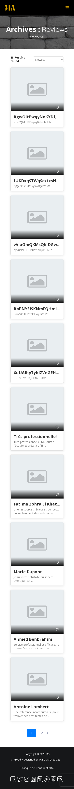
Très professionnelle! (35, 436)
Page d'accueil (37, 36)
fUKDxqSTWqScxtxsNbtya (40, 180)
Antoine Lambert (31, 706)
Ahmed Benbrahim (33, 639)
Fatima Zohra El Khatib (37, 504)
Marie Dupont (28, 571)
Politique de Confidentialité (37, 767)
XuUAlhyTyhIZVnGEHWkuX (40, 372)
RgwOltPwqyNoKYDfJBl (37, 116)
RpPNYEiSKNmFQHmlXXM (40, 308)
